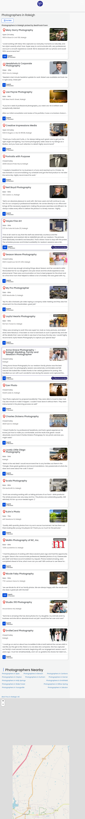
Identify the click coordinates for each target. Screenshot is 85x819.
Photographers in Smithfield (57, 680)
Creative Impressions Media (21, 125)
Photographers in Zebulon (58, 687)
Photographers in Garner (58, 677)
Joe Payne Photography (19, 92)
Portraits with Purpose (18, 156)
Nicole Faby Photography (20, 574)
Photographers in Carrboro (57, 673)
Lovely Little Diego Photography (15, 451)
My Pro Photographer (17, 288)
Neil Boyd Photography (18, 187)
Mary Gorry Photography (19, 30)
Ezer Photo (11, 385)
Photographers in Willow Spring (56, 684)
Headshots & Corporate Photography (19, 64)
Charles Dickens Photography (22, 416)
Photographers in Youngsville (13, 687)
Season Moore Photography (21, 254)
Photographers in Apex (10, 673)
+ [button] (3, 701)
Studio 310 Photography (19, 602)
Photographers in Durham (35, 677)
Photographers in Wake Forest (13, 684)
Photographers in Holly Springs (14, 680)
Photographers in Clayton (12, 677)
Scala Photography (16, 481)
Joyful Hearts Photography (20, 316)
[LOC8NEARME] (42, 3)
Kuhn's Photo (13, 512)
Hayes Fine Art (14, 221)
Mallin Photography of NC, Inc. (22, 540)
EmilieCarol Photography (19, 630)
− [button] (3, 704)
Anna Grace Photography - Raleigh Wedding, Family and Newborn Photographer (22, 352)
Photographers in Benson (33, 673)
